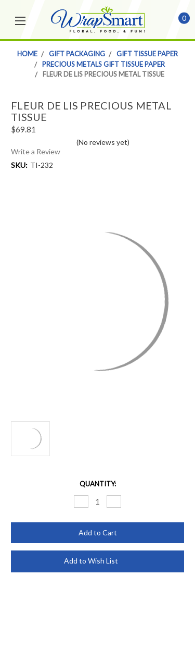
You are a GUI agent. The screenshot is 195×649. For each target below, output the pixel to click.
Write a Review (35, 151)
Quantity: (98, 484)
